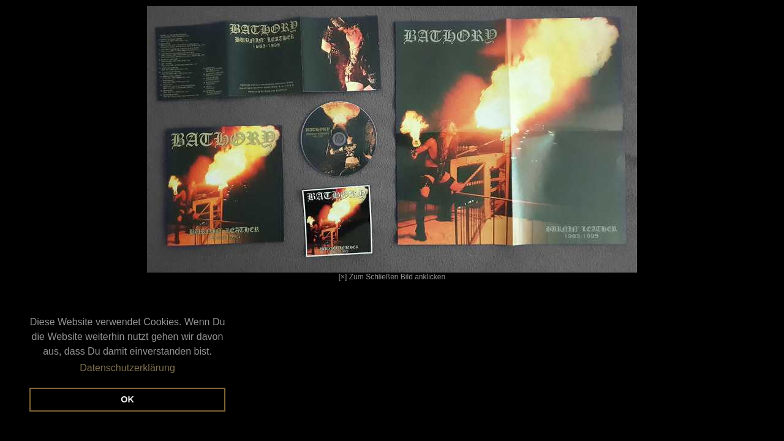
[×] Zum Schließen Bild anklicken (323, 143)
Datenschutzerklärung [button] (127, 368)
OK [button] (127, 399)
